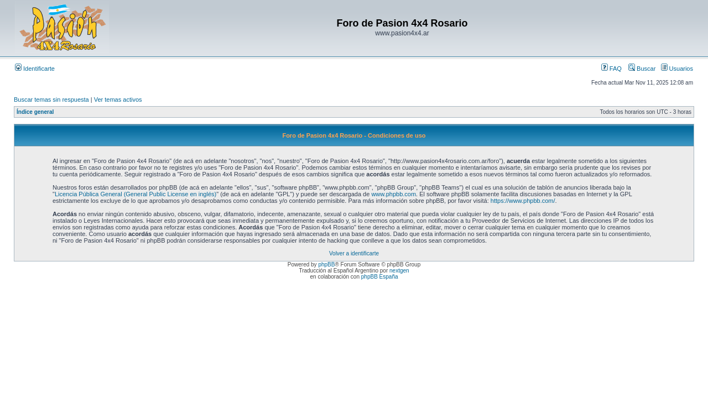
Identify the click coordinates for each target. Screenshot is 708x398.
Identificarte (35, 68)
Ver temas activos (118, 99)
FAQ (611, 68)
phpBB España (379, 277)
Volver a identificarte (354, 253)
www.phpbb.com (393, 194)
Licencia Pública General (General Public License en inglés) (135, 194)
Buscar (641, 68)
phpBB (326, 264)
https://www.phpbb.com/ (523, 200)
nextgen (399, 271)
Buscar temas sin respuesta (51, 99)
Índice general (35, 112)
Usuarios (677, 68)
